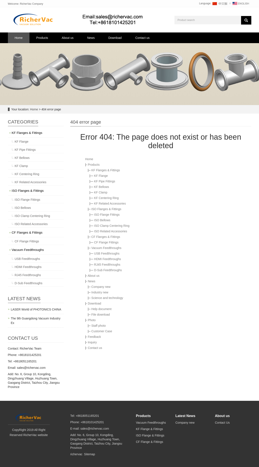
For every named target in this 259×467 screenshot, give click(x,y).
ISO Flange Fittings (107, 214)
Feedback (94, 336)
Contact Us (222, 422)
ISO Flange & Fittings (150, 435)
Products (42, 38)
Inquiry (92, 342)
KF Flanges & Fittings (105, 170)
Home (19, 38)
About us (67, 38)
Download (114, 38)
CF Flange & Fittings (149, 442)
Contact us (142, 38)
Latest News (185, 416)
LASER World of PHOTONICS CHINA (36, 309)
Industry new (99, 292)
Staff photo (98, 325)
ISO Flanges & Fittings (106, 209)
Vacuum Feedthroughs (106, 248)
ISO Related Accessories (110, 231)
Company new (101, 286)
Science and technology (107, 298)
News (91, 38)
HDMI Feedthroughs (107, 259)
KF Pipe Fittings (104, 181)
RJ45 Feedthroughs (107, 264)
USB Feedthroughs (107, 253)
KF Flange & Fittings (149, 429)
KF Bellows (101, 187)
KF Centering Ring (106, 198)
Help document (101, 309)
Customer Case (101, 331)
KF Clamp (100, 192)
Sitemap (89, 454)
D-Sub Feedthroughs (108, 270)
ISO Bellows (102, 220)
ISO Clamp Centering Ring (112, 225)
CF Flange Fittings (106, 242)
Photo (92, 320)
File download (100, 314)
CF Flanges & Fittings (105, 237)
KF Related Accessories (110, 203)
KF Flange (101, 175)
